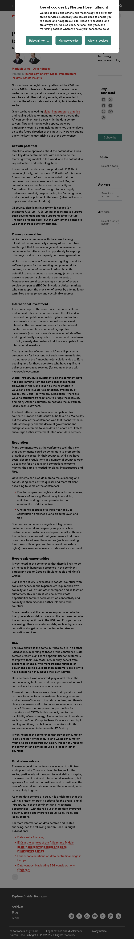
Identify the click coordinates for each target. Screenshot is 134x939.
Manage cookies (69, 40)
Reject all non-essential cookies (40, 40)
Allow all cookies (98, 40)
